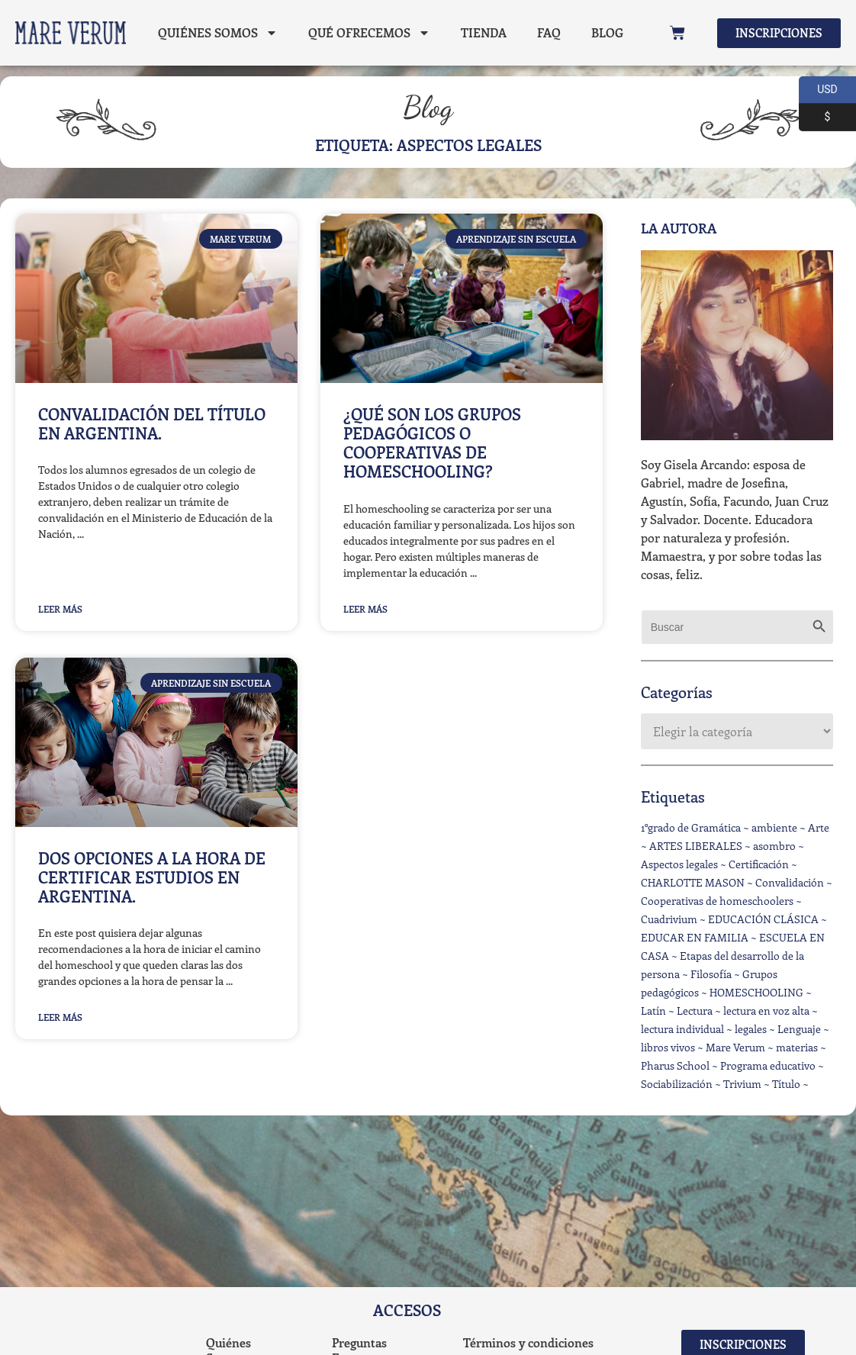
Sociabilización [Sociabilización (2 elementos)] (677, 1084)
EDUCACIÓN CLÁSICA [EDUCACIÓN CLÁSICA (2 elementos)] (763, 919)
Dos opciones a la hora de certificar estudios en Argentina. (151, 876)
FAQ (547, 32)
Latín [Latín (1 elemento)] (653, 1010)
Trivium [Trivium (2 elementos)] (742, 1084)
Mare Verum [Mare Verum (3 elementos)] (735, 1047)
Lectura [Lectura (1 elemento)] (695, 1010)
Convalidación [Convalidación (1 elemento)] (789, 882)
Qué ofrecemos (368, 33)
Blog (172, 68)
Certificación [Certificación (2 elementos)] (759, 864)
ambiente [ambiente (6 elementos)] (774, 827)
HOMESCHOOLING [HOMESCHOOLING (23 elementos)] (756, 992)
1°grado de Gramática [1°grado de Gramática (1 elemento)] (691, 827)
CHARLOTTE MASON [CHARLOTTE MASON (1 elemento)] (693, 882)
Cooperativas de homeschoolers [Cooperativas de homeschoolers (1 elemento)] (717, 900)
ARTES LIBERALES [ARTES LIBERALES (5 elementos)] (695, 845)
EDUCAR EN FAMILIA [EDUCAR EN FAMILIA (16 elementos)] (694, 937)
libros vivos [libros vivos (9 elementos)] (668, 1047)
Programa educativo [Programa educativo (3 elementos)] (768, 1065)
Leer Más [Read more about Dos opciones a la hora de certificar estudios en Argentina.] (60, 1017)
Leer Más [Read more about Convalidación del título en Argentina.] (60, 609)
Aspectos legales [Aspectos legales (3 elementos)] (679, 864)
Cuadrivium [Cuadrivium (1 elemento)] (669, 919)
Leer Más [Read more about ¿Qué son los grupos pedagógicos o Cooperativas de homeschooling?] (365, 609)
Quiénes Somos (216, 33)
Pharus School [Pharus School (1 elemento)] (675, 1065)
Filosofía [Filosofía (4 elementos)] (711, 974)
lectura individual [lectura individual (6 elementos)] (682, 1029)
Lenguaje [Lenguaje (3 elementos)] (799, 1029)
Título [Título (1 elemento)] (786, 1084)
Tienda (482, 32)
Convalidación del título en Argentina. (151, 423)
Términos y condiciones (528, 1342)
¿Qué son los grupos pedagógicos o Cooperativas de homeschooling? (432, 442)
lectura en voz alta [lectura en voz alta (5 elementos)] (766, 1010)
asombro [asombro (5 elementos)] (774, 845)
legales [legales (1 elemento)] (751, 1029)
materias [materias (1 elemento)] (797, 1047)
